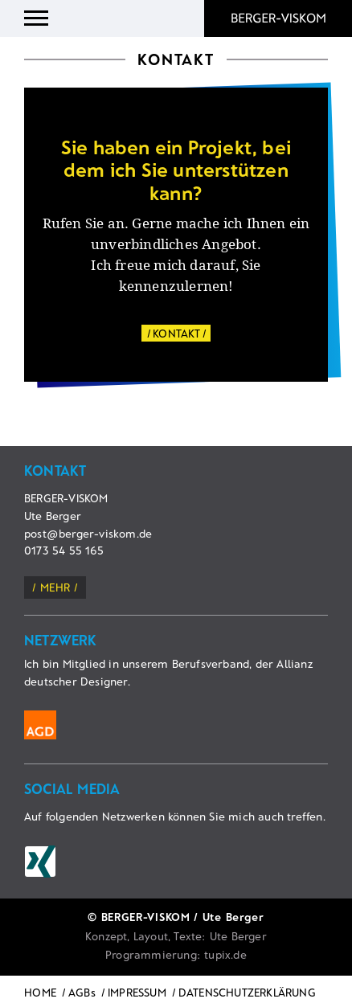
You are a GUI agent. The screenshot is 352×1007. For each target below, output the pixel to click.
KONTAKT (176, 333)
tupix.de (225, 954)
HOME (40, 992)
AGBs (82, 992)
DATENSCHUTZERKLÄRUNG (247, 992)
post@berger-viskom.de (88, 533)
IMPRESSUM (137, 992)
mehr (55, 587)
